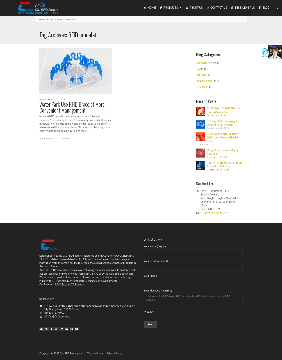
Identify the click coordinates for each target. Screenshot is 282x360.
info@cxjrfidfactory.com (214, 212)
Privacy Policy (114, 353)
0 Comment (64, 139)
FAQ (198, 68)
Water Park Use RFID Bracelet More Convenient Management (72, 107)
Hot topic (201, 74)
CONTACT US (218, 7)
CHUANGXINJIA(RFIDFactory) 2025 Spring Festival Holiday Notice (223, 138)
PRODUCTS (170, 7)
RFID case (201, 86)
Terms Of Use (95, 353)
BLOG (265, 7)
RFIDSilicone (62, 284)
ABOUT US (196, 7)
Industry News (48, 139)
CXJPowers (77, 284)
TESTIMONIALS (245, 7)
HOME (152, 7)
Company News (205, 62)
